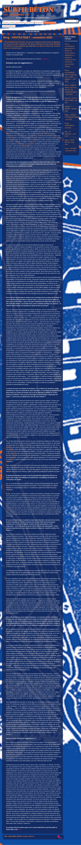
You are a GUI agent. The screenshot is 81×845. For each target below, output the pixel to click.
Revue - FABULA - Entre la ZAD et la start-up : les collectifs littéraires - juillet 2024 (71, 89)
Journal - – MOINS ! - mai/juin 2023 (71, 109)
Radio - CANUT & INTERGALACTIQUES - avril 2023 (72, 117)
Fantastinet (44, 59)
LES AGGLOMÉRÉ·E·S (8, 26)
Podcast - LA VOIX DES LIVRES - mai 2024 (71, 100)
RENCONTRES (20, 22)
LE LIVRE (5, 22)
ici (18, 829)
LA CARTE (12, 22)
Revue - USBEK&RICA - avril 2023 (70, 125)
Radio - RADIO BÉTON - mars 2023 (70, 142)
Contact (25, 836)
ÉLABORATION (29, 22)
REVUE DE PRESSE (50, 22)
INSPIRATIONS (39, 22)
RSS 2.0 (31, 836)
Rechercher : (72, 19)
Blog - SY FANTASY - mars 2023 (70, 134)
